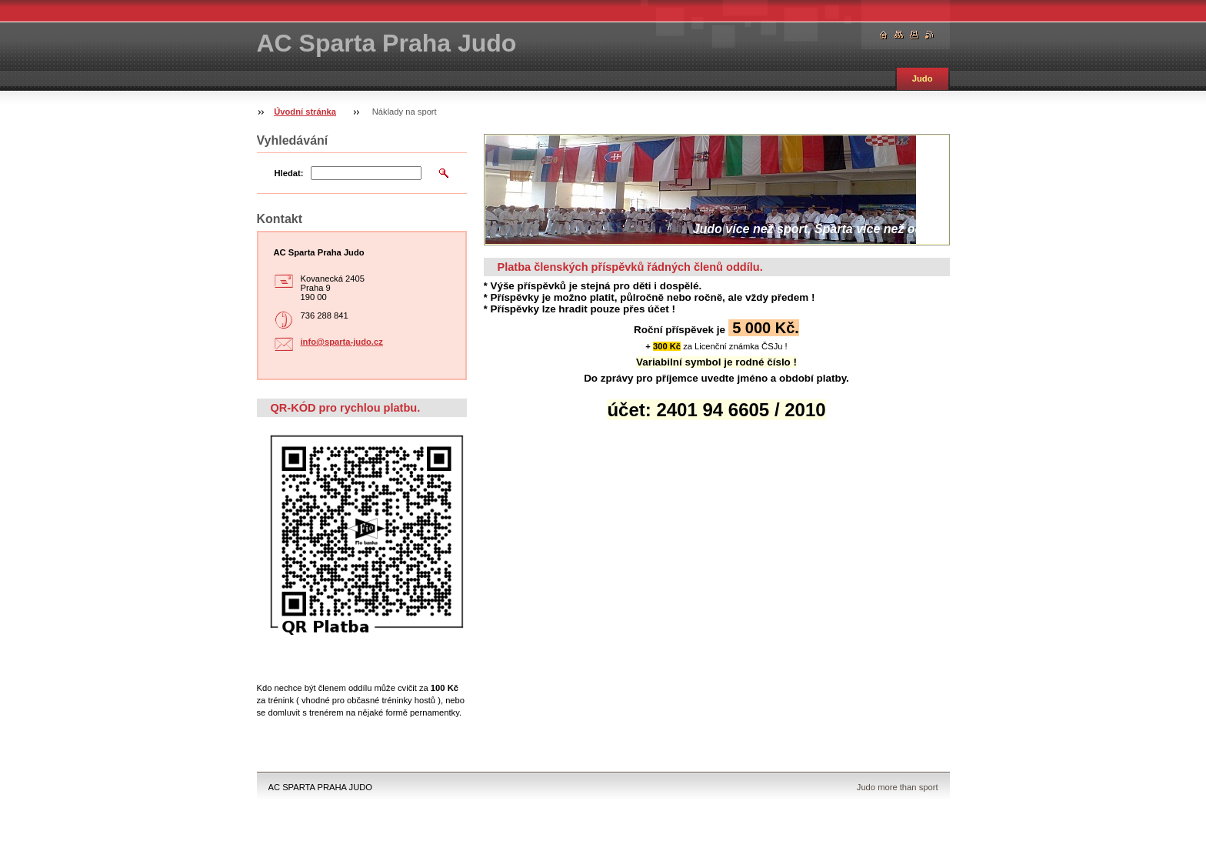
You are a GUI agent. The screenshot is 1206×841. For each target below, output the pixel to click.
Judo (922, 78)
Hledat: (289, 173)
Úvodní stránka (305, 111)
